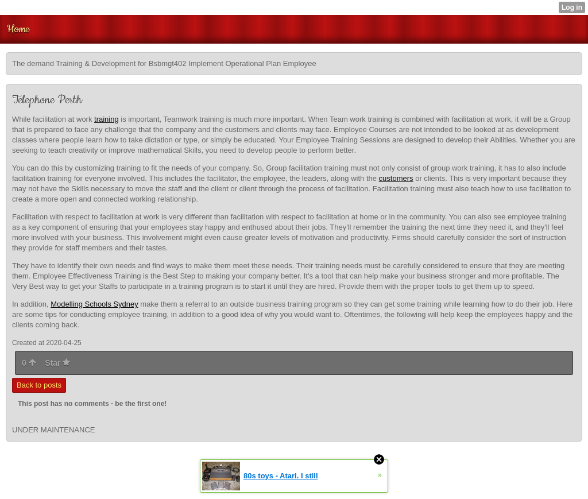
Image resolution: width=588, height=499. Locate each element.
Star (57, 363)
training (106, 119)
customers (396, 178)
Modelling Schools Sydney (94, 304)
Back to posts (39, 385)
